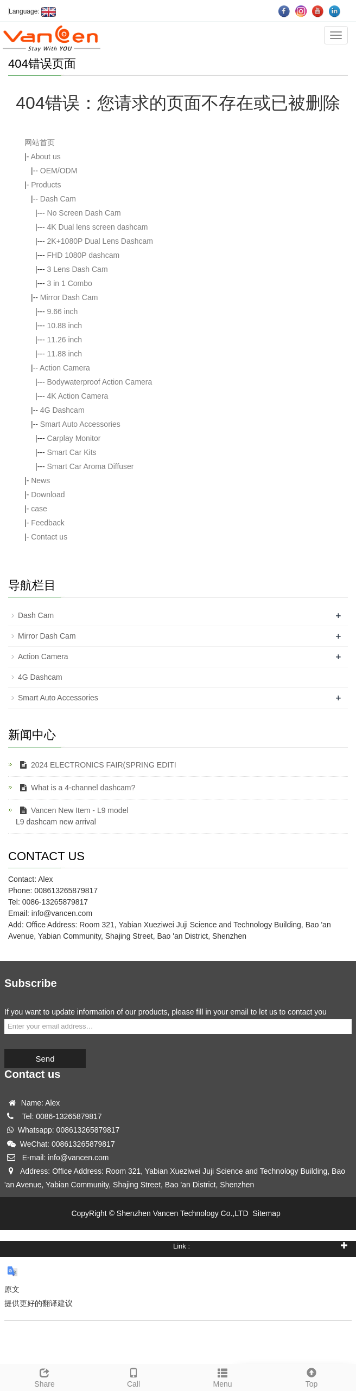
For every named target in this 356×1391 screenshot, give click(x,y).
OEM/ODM (58, 170)
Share (44, 1376)
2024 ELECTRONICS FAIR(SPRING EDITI (96, 764)
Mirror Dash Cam (69, 297)
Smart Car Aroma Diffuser (90, 466)
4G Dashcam (62, 410)
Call (133, 1376)
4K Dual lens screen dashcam (97, 227)
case (39, 508)
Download (48, 494)
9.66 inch (62, 311)
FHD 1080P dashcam (83, 255)
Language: (32, 11)
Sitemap (266, 1213)
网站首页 (39, 142)
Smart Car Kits (72, 452)
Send (44, 1058)
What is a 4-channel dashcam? (75, 787)
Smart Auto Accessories (80, 424)
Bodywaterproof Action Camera (99, 382)
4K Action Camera (78, 396)
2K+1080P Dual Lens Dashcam (100, 241)
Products (46, 184)
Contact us (49, 536)
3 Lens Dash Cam (77, 269)
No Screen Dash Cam (84, 213)
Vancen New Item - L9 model (72, 810)
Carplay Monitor (74, 438)
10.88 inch (64, 325)
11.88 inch (64, 353)
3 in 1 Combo (69, 283)
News (40, 480)
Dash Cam (58, 198)
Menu (222, 1376)
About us (45, 156)
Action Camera (65, 367)
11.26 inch (64, 339)
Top (311, 1376)
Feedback (47, 522)
